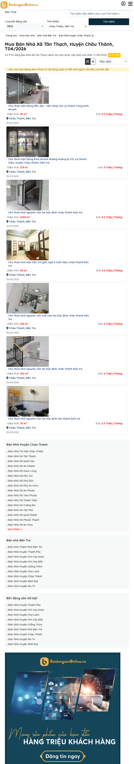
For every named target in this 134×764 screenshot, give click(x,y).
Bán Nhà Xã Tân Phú (20, 510)
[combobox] (25, 26)
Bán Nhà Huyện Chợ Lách (23, 571)
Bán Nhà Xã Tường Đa (21, 505)
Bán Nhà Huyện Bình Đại (23, 581)
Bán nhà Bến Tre (18, 540)
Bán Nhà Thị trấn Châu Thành (25, 451)
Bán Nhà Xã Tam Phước (22, 495)
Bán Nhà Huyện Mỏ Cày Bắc (25, 561)
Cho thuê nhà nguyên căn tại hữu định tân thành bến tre (44, 418)
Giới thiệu (114, 55)
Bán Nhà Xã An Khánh (21, 466)
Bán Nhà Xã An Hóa (20, 524)
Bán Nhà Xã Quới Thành (22, 515)
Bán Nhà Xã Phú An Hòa (23, 485)
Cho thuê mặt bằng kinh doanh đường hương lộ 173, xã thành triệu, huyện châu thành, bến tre (47, 160)
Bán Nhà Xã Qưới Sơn (21, 461)
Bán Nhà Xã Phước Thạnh (23, 519)
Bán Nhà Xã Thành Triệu (22, 500)
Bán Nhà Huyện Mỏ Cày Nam (26, 556)
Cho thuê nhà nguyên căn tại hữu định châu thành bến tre (45, 212)
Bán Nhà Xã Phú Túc (20, 475)
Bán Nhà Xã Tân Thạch (22, 456)
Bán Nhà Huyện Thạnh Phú (24, 551)
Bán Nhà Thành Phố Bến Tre (25, 547)
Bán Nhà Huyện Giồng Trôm (25, 566)
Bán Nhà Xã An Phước (21, 490)
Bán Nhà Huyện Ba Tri (21, 586)
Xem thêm (14, 529)
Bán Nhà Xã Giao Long (22, 471)
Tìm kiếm (109, 21)
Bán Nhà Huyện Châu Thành (27, 444)
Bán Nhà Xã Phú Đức (21, 480)
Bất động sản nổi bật (22, 598)
